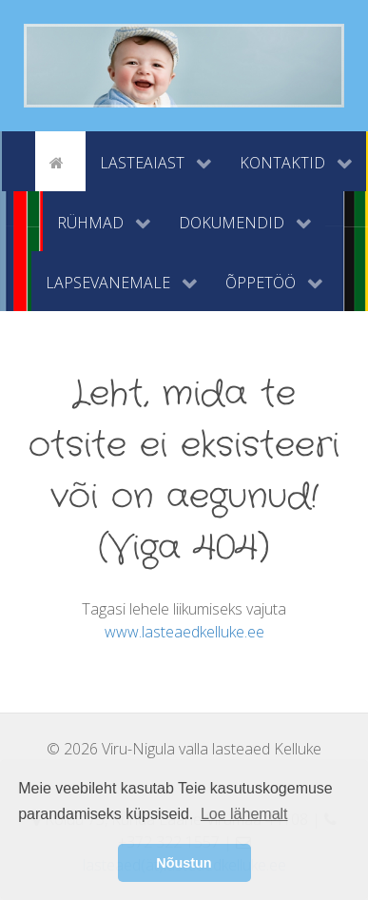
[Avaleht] (60, 160)
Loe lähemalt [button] (244, 814)
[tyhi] (18, 160)
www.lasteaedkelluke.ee (184, 631)
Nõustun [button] (183, 863)
